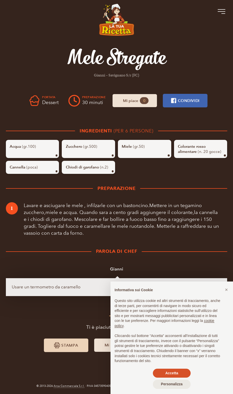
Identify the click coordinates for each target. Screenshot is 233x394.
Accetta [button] (171, 373)
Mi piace (136, 100)
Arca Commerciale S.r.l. (69, 386)
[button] (226, 290)
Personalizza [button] (172, 384)
